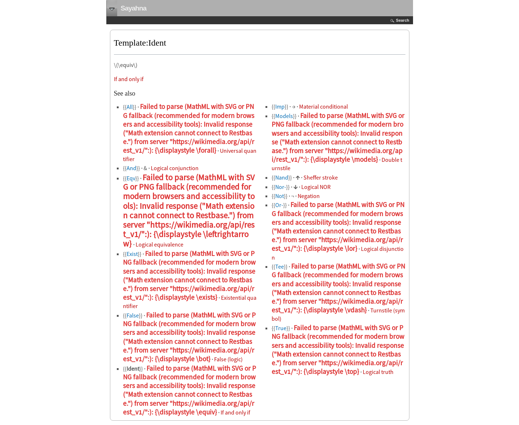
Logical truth (378, 371)
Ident (133, 368)
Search (402, 20)
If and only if (129, 79)
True (280, 328)
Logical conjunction (175, 168)
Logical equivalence (159, 244)
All (130, 106)
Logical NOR (316, 186)
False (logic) (228, 359)
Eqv (131, 178)
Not (279, 195)
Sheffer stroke (320, 177)
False (133, 315)
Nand (281, 177)
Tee (279, 266)
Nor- (280, 186)
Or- (279, 205)
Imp (280, 106)
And (131, 168)
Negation (309, 195)
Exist (132, 253)
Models (284, 115)
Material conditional (323, 106)
